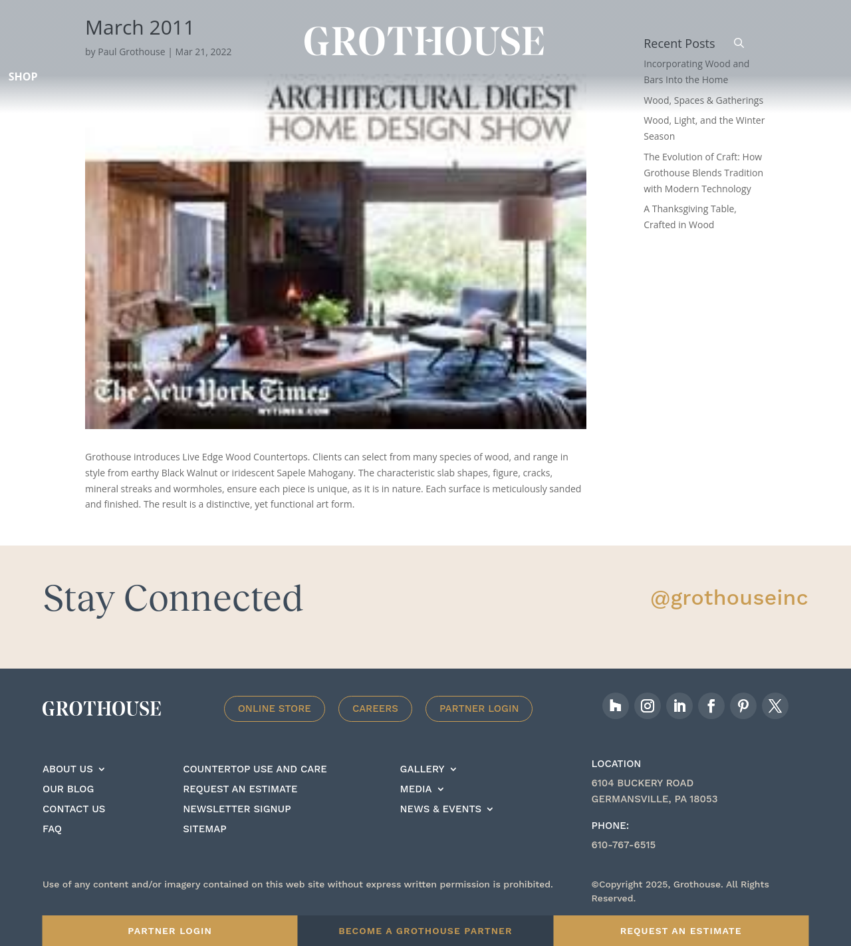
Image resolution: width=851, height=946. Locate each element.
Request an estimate (240, 789)
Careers (375, 708)
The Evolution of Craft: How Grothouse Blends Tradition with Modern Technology (703, 172)
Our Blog (68, 789)
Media (416, 789)
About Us (68, 769)
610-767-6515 (624, 845)
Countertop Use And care (255, 769)
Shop (23, 76)
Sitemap (204, 829)
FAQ (52, 829)
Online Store (274, 708)
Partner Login (479, 708)
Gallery (422, 769)
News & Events (440, 809)
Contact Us (74, 809)
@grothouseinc (729, 597)
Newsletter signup (237, 809)
